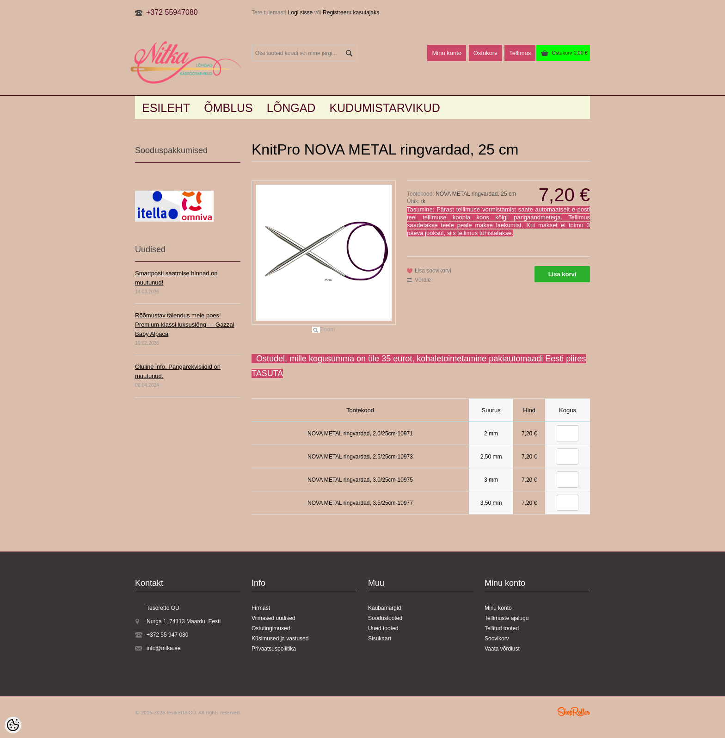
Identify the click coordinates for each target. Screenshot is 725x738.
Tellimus (520, 53)
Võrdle (423, 280)
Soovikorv (497, 638)
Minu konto (446, 53)
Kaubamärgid (384, 608)
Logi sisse (300, 12)
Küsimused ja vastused (280, 638)
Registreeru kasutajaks (351, 12)
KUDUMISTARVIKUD (384, 107)
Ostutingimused (271, 628)
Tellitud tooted (502, 628)
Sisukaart (379, 638)
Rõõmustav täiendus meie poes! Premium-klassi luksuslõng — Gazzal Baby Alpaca (184, 324)
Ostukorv (570, 53)
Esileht (166, 107)
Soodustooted (385, 618)
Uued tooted (383, 628)
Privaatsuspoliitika (274, 648)
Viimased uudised (273, 618)
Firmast (261, 608)
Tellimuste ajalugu (506, 618)
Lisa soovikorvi (433, 270)
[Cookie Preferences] (13, 725)
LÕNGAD (291, 107)
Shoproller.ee (574, 711)
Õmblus (228, 107)
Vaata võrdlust (502, 648)
